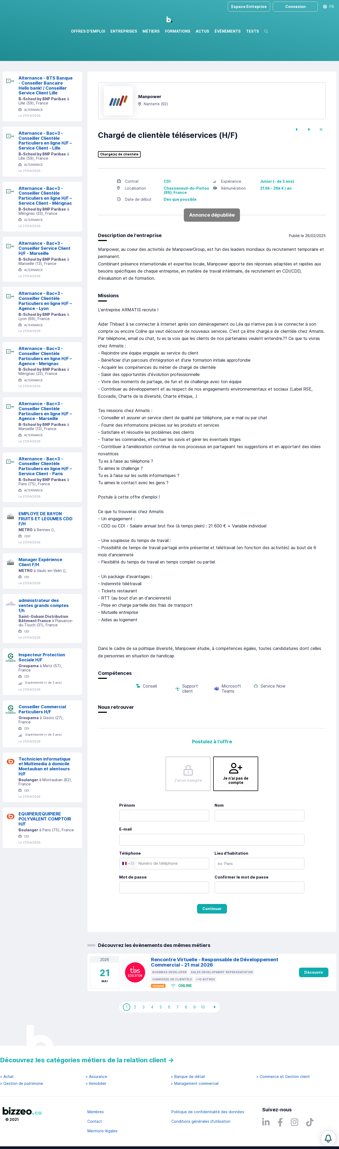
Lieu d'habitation (231, 876)
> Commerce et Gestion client (283, 1076)
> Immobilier (96, 1083)
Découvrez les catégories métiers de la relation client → (87, 1060)
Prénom (127, 828)
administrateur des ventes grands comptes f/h (44, 628)
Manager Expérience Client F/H (40, 585)
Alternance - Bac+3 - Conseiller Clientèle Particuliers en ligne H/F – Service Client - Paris (45, 489)
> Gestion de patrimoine (21, 1083)
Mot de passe (133, 900)
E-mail (125, 852)
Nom (219, 828)
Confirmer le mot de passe (242, 900)
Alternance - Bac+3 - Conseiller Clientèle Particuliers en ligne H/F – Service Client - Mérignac (45, 218)
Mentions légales (102, 1131)
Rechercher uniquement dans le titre (115, 61)
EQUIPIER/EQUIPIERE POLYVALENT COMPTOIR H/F (45, 841)
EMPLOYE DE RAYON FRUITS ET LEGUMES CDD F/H (46, 541)
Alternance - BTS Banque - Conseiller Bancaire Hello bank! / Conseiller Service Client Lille (46, 108)
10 (203, 1030)
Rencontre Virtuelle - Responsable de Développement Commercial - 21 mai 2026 (214, 985)
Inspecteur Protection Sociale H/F (42, 680)
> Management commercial (194, 1083)
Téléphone (130, 876)
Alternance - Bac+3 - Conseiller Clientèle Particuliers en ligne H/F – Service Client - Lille (45, 163)
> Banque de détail (188, 1076)
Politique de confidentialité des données (207, 1111)
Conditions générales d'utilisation (200, 1121)
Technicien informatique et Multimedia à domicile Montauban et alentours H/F (44, 789)
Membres (95, 1111)
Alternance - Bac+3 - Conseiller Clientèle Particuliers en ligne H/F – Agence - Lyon (45, 323)
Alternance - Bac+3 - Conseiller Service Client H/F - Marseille (44, 271)
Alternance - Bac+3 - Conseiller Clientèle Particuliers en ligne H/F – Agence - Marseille (45, 434)
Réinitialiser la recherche (24, 76)
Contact (94, 1121)
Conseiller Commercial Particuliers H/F (42, 732)
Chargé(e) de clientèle (119, 177)
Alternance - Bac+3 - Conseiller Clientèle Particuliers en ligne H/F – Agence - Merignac (45, 379)
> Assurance (96, 1076)
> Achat (7, 1076)
